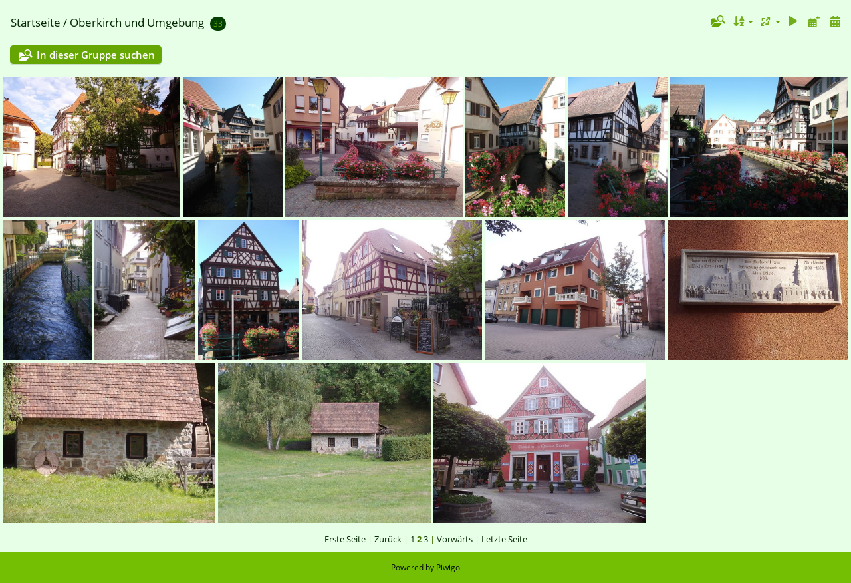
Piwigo (448, 567)
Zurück (388, 539)
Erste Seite (345, 539)
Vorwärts (455, 539)
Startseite (36, 22)
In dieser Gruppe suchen (96, 54)
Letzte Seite (504, 539)
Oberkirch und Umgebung (137, 22)
